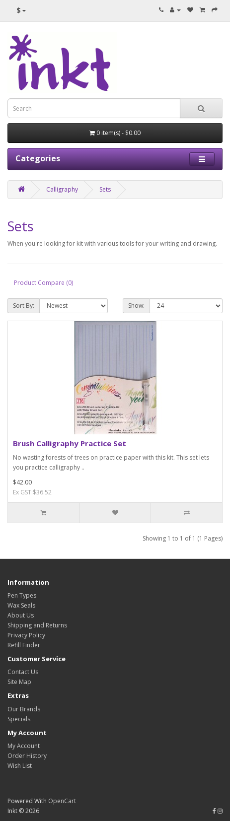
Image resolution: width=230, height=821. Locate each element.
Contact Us (22, 672)
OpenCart (62, 801)
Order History (27, 756)
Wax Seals (21, 605)
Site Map (19, 682)
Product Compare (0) (43, 282)
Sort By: (23, 305)
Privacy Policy (26, 635)
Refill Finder (23, 645)
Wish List (19, 765)
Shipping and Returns (37, 625)
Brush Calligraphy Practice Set (69, 443)
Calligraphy (62, 189)
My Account (23, 746)
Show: (136, 305)
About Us (20, 615)
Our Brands (23, 709)
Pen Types (21, 595)
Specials (18, 719)
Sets (105, 189)
